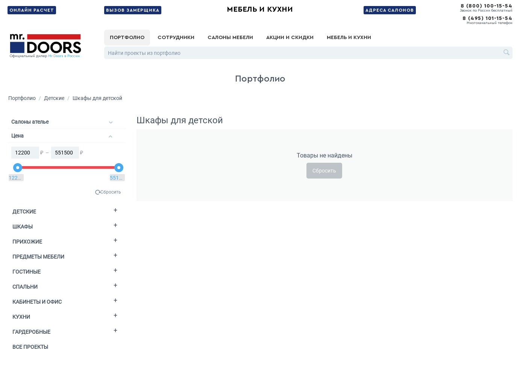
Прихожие (27, 242)
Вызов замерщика (132, 10)
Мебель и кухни (260, 9)
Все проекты (30, 347)
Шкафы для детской (97, 98)
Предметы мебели (38, 257)
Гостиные (26, 272)
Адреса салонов (389, 10)
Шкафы (22, 227)
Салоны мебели (230, 37)
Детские (54, 98)
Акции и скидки (290, 37)
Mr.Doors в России (64, 56)
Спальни (25, 287)
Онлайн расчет (31, 10)
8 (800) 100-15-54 (486, 6)
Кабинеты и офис (37, 302)
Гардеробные (31, 332)
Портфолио (127, 37)
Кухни (21, 317)
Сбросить (110, 192)
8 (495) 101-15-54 (487, 18)
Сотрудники (176, 37)
